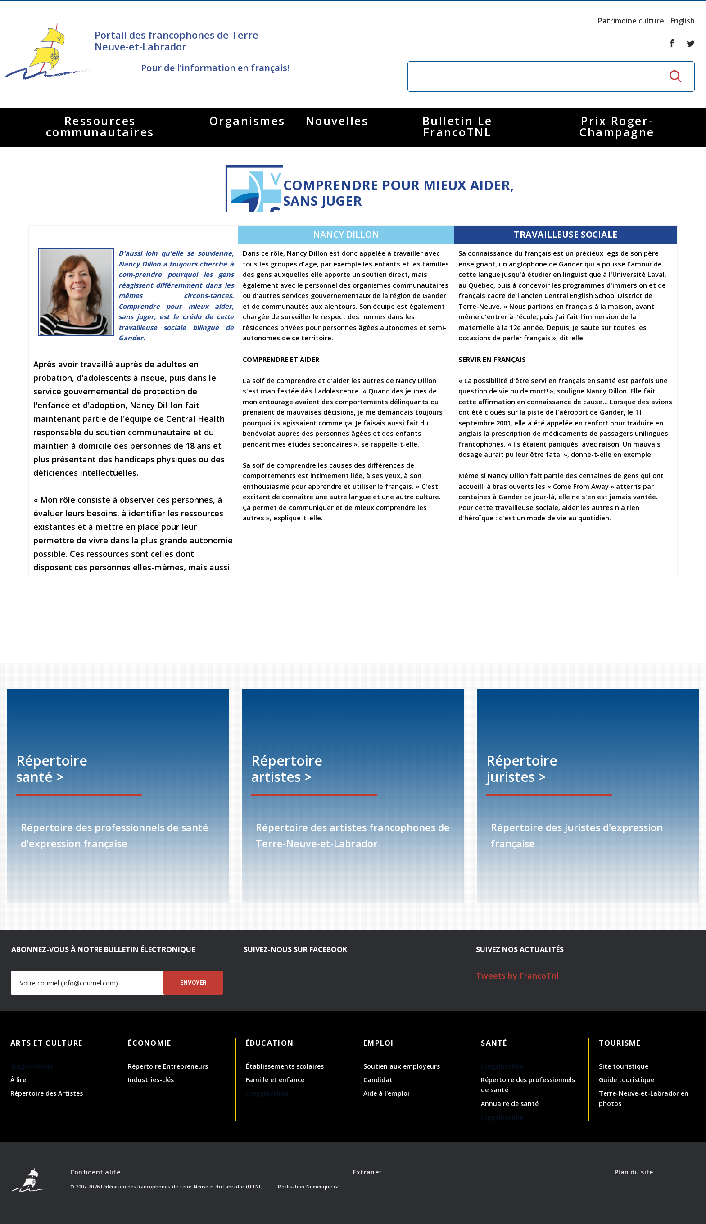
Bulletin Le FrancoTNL (457, 126)
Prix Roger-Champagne (617, 126)
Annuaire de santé (510, 1103)
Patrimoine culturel (632, 21)
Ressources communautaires (100, 126)
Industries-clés (151, 1079)
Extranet (367, 1172)
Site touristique (623, 1066)
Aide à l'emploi (386, 1093)
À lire (18, 1079)
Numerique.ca (322, 1186)
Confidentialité (95, 1172)
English (682, 21)
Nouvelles (337, 120)
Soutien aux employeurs (401, 1066)
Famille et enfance (275, 1079)
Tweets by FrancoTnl (517, 975)
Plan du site (634, 1172)
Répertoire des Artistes (46, 1093)
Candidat (378, 1079)
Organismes (247, 120)
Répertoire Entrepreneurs (168, 1066)
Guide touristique (626, 1079)
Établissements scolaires (285, 1066)
